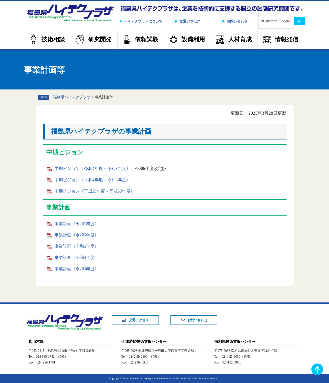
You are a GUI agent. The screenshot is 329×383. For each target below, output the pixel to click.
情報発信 (286, 39)
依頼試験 (146, 39)
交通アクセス (189, 21)
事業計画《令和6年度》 (76, 235)
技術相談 (53, 39)
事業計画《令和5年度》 (76, 246)
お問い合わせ (237, 21)
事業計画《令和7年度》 (76, 223)
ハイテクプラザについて (143, 21)
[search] (276, 21)
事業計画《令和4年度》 (76, 257)
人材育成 (240, 39)
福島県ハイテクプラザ (72, 97)
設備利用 (193, 39)
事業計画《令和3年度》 (76, 269)
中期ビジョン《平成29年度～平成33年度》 (94, 191)
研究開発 (100, 39)
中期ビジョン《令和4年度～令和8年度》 (92, 168)
